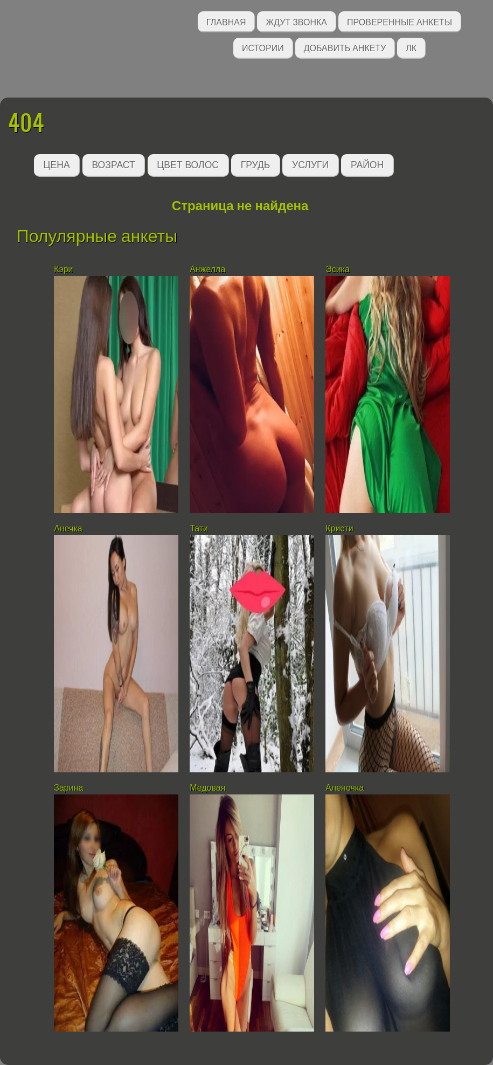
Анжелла (207, 269)
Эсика (337, 269)
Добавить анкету (345, 47)
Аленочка (344, 787)
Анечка (68, 528)
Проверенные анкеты (399, 21)
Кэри (63, 269)
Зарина (68, 787)
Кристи (339, 528)
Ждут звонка (296, 21)
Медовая (207, 787)
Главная (226, 21)
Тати (199, 528)
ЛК (411, 47)
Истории (263, 47)
